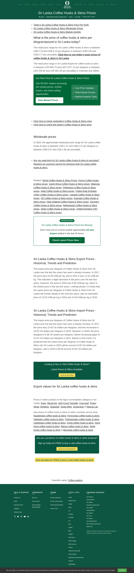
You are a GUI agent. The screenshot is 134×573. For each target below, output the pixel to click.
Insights (35, 4)
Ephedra (44, 406)
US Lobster (90, 507)
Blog (69, 531)
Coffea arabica (75, 480)
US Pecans (90, 497)
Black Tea (89, 526)
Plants (43, 4)
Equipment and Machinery (76, 557)
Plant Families (72, 554)
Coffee (70, 504)
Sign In (58, 4)
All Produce (71, 537)
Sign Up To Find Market (67, 449)
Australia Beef (91, 510)
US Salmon (90, 513)
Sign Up (51, 4)
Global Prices (72, 500)
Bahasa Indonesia (97, 533)
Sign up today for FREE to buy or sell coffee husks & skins (65, 460)
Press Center (36, 501)
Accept (122, 570)
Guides (70, 527)
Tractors (78, 4)
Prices (27, 4)
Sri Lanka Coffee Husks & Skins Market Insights (57, 32)
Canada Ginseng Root (93, 505)
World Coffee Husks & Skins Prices (56, 17)
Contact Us (17, 497)
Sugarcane (78, 406)
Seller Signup (72, 541)
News (70, 507)
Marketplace (71, 564)
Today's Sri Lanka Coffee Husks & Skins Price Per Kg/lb (61, 25)
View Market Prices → (49, 100)
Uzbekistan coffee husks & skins (50, 423)
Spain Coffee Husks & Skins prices (58, 209)
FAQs (15, 501)
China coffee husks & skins (80, 423)
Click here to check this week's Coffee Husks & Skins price (62, 124)
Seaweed (54, 406)
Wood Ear (52, 403)
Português (107, 531)
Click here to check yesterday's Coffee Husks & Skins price (63, 121)
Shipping (16, 508)
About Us (35, 497)
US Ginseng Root (92, 521)
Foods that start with (74, 551)
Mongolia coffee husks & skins (78, 430)
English (113, 4)
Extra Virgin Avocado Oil (93, 524)
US (85, 4)
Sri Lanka (77, 17)
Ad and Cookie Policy (56, 501)
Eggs (43, 403)
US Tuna (89, 515)
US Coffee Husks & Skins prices (56, 198)
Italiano (89, 533)
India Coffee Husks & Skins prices (57, 191)
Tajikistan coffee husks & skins (49, 419)
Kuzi (69, 524)
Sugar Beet (66, 406)
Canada (91, 4)
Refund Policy (18, 512)
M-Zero (70, 547)
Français (94, 531)
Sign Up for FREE (67, 375)
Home (20, 4)
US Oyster (90, 518)
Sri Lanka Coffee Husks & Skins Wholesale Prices (58, 28)
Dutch (109, 533)
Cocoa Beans (90, 499)
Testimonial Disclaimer (56, 505)
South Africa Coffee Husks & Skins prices (69, 184)
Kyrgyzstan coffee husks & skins (83, 415)
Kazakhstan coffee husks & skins (50, 415)
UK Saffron (90, 502)
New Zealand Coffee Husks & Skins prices (68, 201)
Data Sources (72, 544)
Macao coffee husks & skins (74, 426)
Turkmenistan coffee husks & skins (82, 419)
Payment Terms (18, 505)
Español (113, 531)
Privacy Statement (55, 497)
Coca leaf (84, 403)
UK (107, 4)
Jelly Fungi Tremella (68, 403)
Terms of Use (54, 508)
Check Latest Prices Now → (67, 240)
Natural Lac (92, 406)
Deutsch (100, 531)
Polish (105, 533)
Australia (100, 4)
